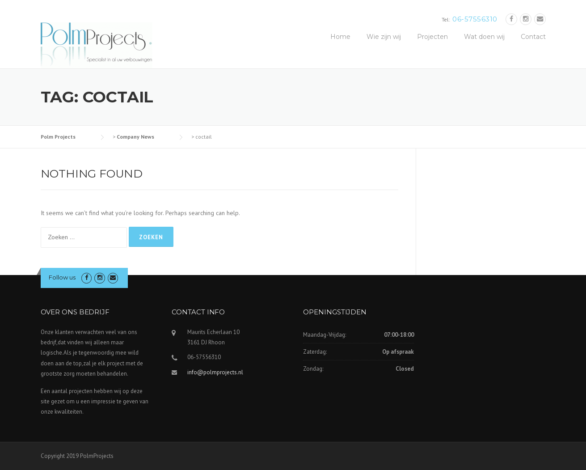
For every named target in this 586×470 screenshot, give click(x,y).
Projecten (432, 37)
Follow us (62, 277)
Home (340, 37)
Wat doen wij (484, 37)
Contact (533, 37)
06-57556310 (474, 19)
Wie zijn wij (384, 37)
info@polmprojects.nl (215, 372)
